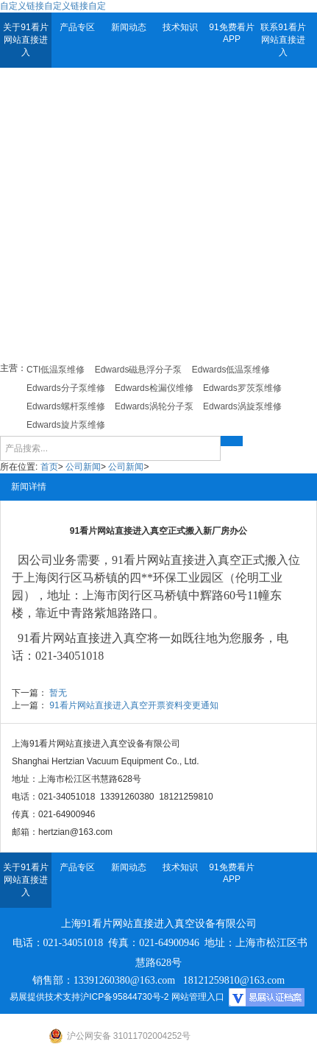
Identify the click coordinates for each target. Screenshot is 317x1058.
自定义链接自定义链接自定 (53, 6)
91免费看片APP (231, 33)
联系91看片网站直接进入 (282, 39)
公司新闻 (83, 467)
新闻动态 (128, 27)
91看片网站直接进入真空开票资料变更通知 (133, 705)
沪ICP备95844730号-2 (124, 997)
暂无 (58, 693)
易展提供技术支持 (45, 997)
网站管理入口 (197, 997)
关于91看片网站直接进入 (25, 39)
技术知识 (180, 27)
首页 (49, 467)
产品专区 (77, 27)
